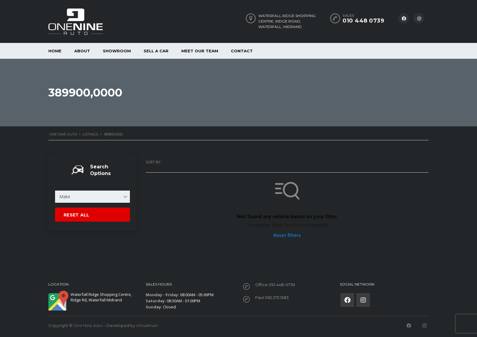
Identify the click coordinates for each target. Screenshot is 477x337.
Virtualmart (147, 325)
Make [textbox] (64, 196)
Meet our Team (199, 50)
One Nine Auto (88, 325)
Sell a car (156, 50)
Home (54, 50)
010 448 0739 (363, 20)
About (82, 50)
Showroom (117, 50)
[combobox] (92, 197)
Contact (242, 50)
